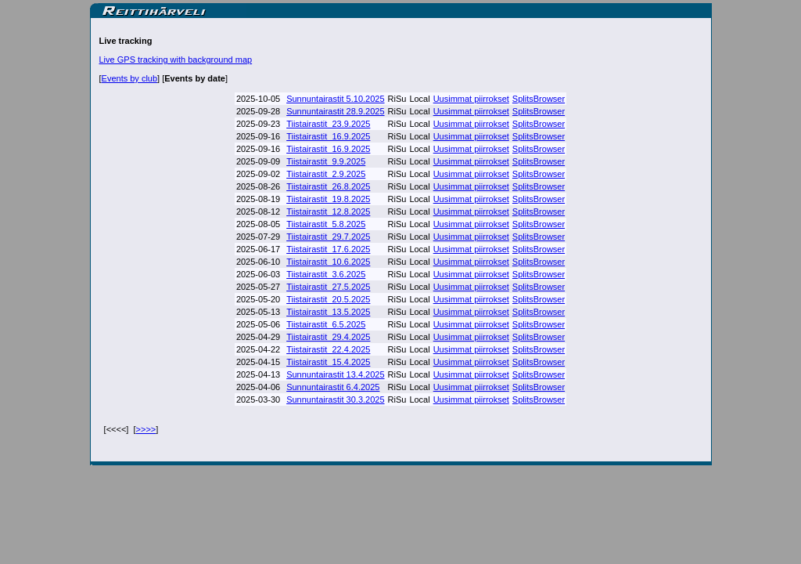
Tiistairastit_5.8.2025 (325, 224)
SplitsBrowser (538, 98)
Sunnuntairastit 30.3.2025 (335, 399)
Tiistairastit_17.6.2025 (328, 249)
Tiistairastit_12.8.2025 (328, 211)
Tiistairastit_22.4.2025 (328, 349)
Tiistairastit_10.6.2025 (328, 261)
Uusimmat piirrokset (471, 98)
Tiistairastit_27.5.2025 (328, 286)
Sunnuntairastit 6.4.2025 (332, 387)
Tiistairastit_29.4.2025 (328, 337)
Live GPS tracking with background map (176, 59)
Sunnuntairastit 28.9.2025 (335, 111)
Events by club (130, 78)
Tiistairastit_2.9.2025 (325, 174)
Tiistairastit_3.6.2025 (325, 274)
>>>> (146, 429)
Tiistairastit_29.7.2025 (328, 236)
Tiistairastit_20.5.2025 (328, 299)
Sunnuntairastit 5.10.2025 (335, 98)
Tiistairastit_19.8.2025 (328, 199)
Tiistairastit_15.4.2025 (328, 362)
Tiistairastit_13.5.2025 (328, 311)
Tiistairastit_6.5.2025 (325, 324)
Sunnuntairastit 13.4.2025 (335, 374)
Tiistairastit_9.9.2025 (325, 161)
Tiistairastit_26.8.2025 (328, 186)
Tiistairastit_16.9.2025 (328, 136)
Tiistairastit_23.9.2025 (328, 123)
